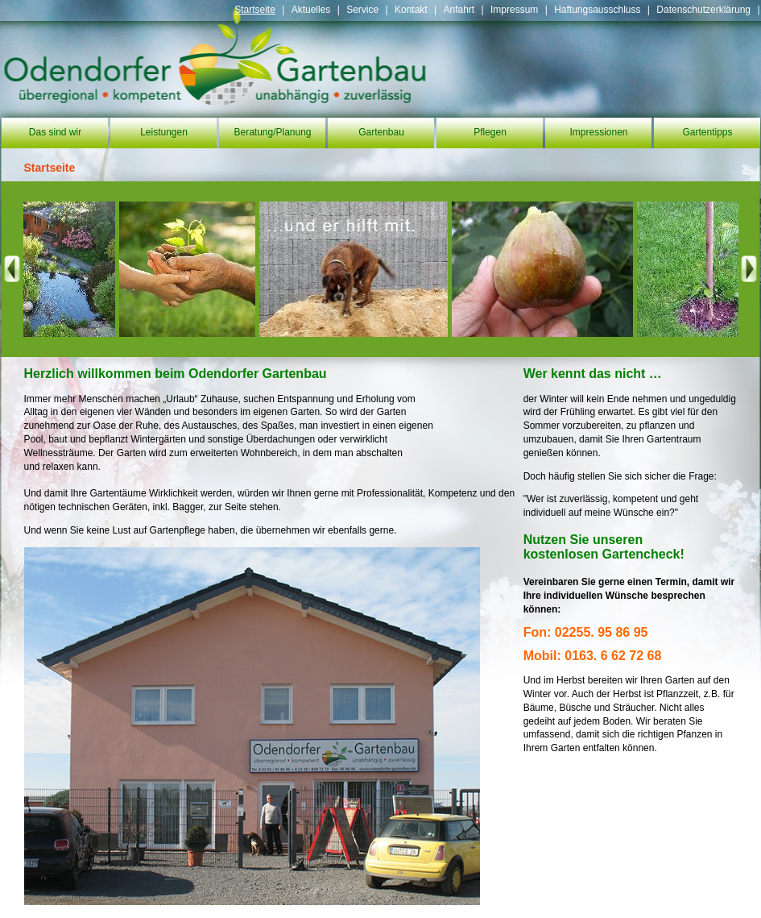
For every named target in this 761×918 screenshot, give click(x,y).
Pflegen (490, 132)
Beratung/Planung (272, 132)
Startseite (254, 9)
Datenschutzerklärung (703, 9)
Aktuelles (311, 9)
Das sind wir (55, 132)
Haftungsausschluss (597, 9)
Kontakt (411, 9)
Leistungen (164, 132)
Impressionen (598, 132)
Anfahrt (458, 9)
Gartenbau (381, 132)
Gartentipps (707, 132)
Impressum (514, 9)
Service (362, 9)
